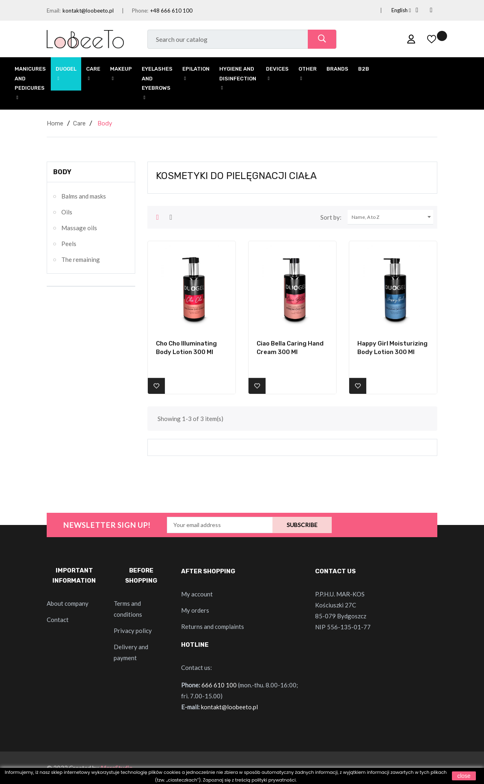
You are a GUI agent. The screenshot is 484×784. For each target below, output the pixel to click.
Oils (66, 212)
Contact (58, 619)
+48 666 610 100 (171, 10)
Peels (68, 243)
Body (62, 172)
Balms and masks (83, 196)
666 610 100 (219, 685)
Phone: (140, 10)
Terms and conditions (128, 609)
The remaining (80, 259)
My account (197, 594)
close (464, 776)
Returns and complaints (212, 626)
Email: (54, 10)
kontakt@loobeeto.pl (88, 10)
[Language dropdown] (391, 10)
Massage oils (79, 227)
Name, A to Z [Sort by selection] (392, 217)
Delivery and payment (131, 652)
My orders (195, 610)
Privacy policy (133, 630)
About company (68, 603)
